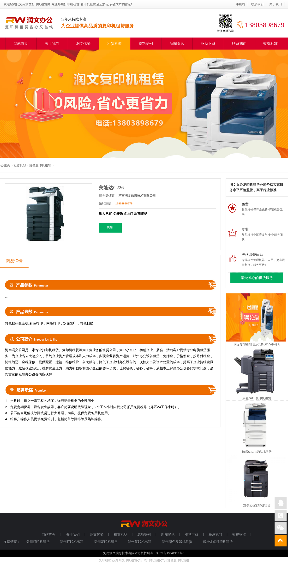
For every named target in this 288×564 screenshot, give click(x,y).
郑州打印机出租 (72, 542)
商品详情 (14, 261)
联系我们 (257, 4)
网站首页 (21, 43)
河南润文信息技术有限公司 (137, 195)
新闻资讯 (177, 43)
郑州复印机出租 (139, 542)
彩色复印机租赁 (40, 165)
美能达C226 (111, 187)
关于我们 (275, 4)
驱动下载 (208, 43)
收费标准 (270, 43)
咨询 (110, 227)
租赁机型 (114, 43)
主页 (7, 165)
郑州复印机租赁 (106, 542)
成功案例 (145, 43)
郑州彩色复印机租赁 (177, 542)
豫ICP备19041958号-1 (170, 553)
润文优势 (83, 43)
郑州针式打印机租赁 (218, 542)
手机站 (240, 4)
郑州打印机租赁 (38, 542)
